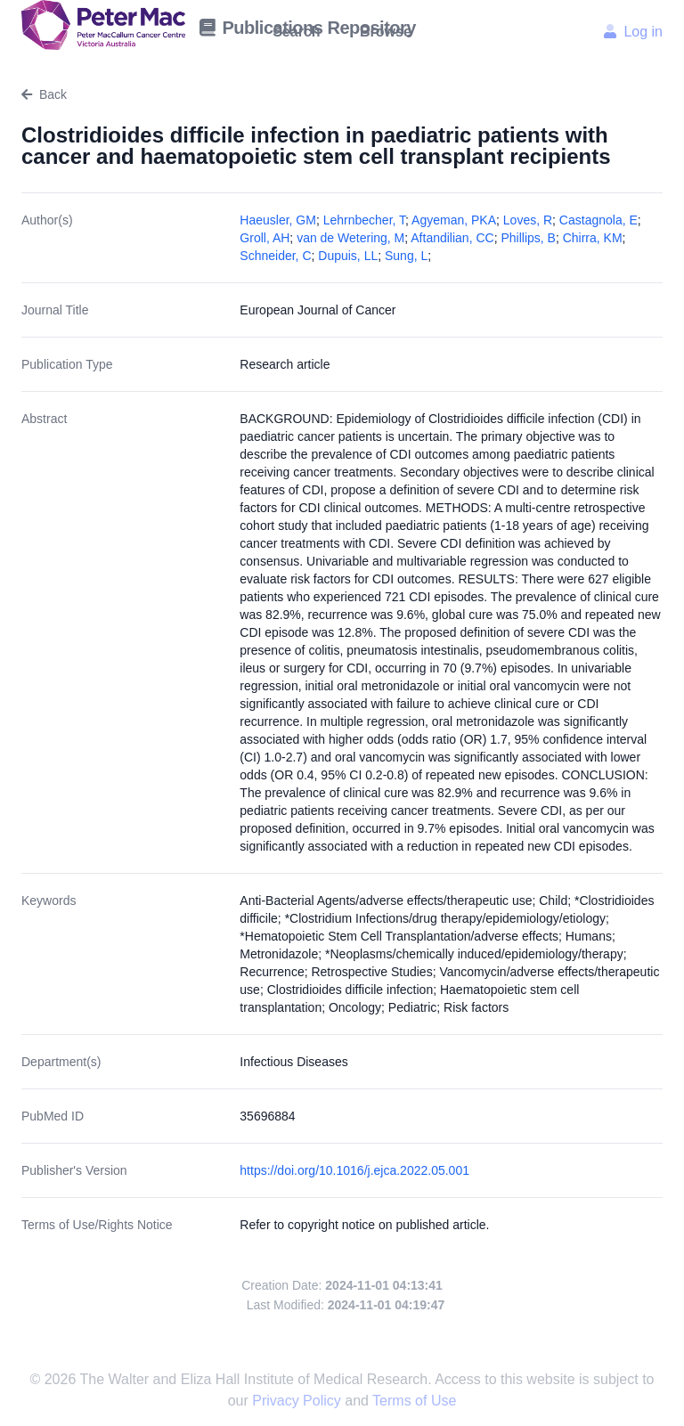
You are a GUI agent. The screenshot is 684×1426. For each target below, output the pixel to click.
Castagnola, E (598, 220)
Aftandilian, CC (452, 238)
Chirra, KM (593, 238)
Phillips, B (528, 238)
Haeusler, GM (278, 220)
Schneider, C (275, 256)
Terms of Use (414, 1400)
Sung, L (406, 256)
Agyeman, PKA (453, 220)
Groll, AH (264, 238)
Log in (633, 31)
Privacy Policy (298, 1400)
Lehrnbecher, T (364, 220)
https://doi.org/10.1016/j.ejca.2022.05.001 (354, 1170)
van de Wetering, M (350, 238)
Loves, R (527, 220)
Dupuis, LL (348, 256)
